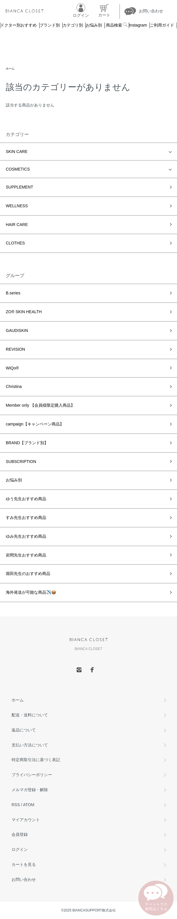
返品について (24, 730)
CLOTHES (15, 243)
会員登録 (20, 834)
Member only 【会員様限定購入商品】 (40, 405)
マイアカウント (26, 819)
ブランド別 (50, 25)
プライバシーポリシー (32, 774)
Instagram (138, 25)
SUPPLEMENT (19, 187)
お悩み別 (94, 25)
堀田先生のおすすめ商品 (28, 573)
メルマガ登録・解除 (30, 789)
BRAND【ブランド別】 (27, 442)
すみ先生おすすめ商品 (26, 517)
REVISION (15, 349)
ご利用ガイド (162, 25)
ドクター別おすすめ (18, 25)
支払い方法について (30, 745)
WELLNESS (17, 205)
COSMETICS (18, 169)
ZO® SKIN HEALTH (24, 311)
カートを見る (24, 864)
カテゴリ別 (73, 25)
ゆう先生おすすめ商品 (26, 498)
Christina (14, 386)
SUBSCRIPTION (21, 461)
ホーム (10, 68)
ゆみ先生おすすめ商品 (26, 536)
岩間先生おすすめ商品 (26, 555)
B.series (13, 293)
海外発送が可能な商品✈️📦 (31, 592)
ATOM (28, 804)
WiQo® (12, 368)
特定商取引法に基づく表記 (36, 759)
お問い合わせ (24, 879)
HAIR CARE (17, 224)
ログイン (20, 849)
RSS (16, 804)
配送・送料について (30, 715)
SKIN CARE (16, 151)
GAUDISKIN (17, 330)
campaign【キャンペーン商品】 (35, 424)
